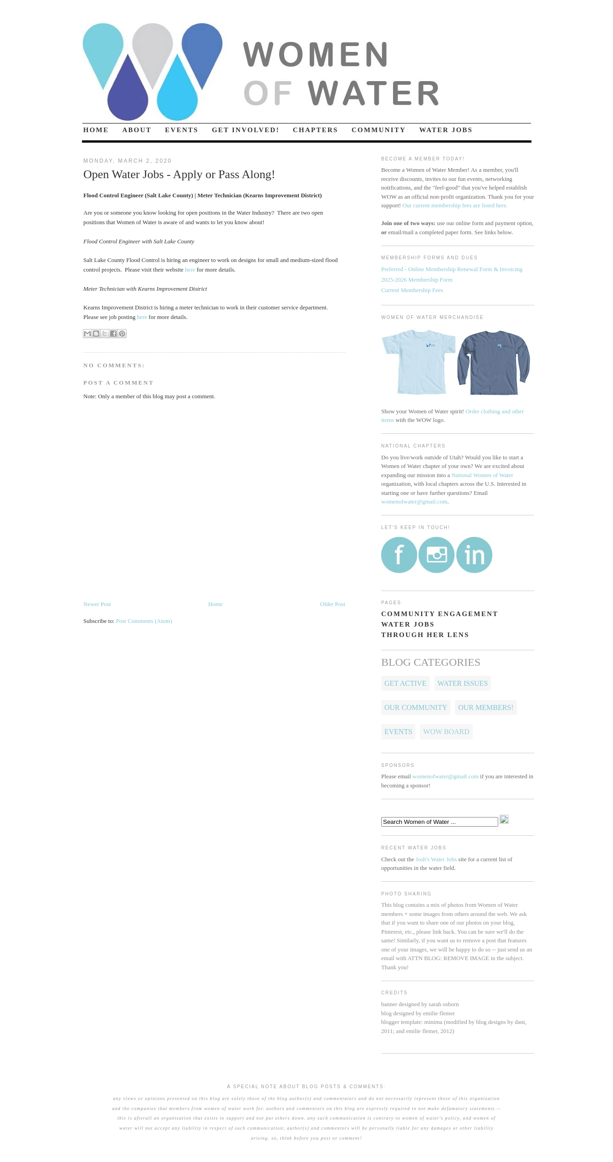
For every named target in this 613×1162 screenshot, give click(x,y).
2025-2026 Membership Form (417, 279)
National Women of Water (482, 475)
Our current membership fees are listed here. (455, 205)
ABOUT (137, 130)
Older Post (332, 604)
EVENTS (182, 130)
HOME (96, 130)
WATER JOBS (446, 130)
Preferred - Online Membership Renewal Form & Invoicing (451, 269)
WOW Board (446, 731)
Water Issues (463, 683)
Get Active (405, 683)
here (190, 269)
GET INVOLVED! (246, 130)
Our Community (415, 707)
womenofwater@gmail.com (414, 501)
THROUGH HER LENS (425, 634)
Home (215, 604)
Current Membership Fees (412, 290)
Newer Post (97, 604)
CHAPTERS (315, 130)
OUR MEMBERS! (485, 707)
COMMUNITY (379, 130)
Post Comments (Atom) (144, 620)
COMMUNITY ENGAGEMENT (439, 613)
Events (398, 731)
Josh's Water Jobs (436, 859)
